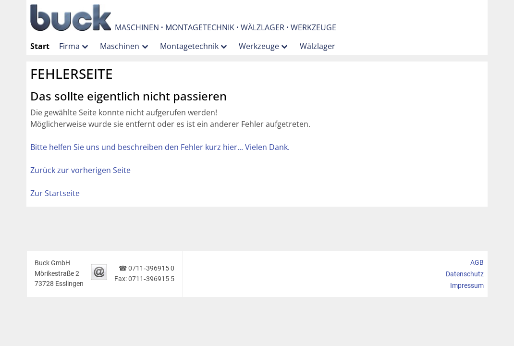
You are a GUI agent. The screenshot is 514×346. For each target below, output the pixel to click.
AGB (477, 263)
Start (39, 46)
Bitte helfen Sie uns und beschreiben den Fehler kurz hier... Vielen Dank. (160, 147)
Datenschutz (465, 274)
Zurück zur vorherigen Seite (80, 170)
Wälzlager (317, 46)
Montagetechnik (189, 46)
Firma (69, 46)
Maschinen (119, 46)
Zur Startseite (55, 193)
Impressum (467, 286)
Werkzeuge (259, 46)
